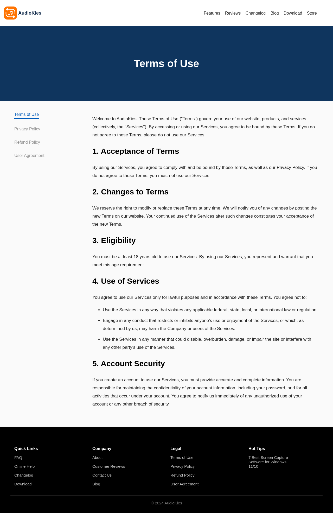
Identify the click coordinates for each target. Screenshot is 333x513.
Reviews (233, 13)
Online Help (24, 466)
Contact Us (102, 475)
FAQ (18, 457)
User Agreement (29, 155)
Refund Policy (27, 142)
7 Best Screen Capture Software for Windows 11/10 (268, 461)
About (97, 457)
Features (212, 13)
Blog (275, 13)
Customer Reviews (108, 466)
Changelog (256, 13)
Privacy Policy (27, 129)
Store (312, 13)
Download (293, 13)
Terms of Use (26, 114)
